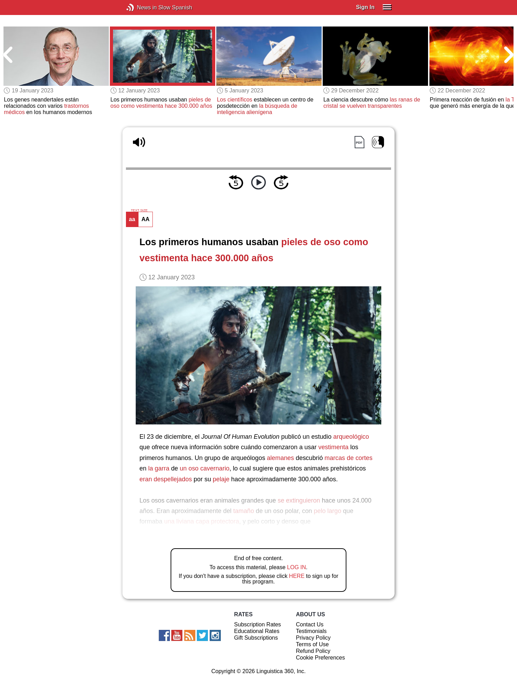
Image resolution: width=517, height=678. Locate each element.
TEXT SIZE (139, 210)
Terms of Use (312, 644)
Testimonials (311, 631)
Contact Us (309, 624)
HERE (296, 576)
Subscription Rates (257, 624)
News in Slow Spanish (140, 7)
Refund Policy (313, 651)
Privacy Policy (313, 638)
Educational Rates (256, 631)
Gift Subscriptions (256, 638)
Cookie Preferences (320, 658)
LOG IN (296, 567)
